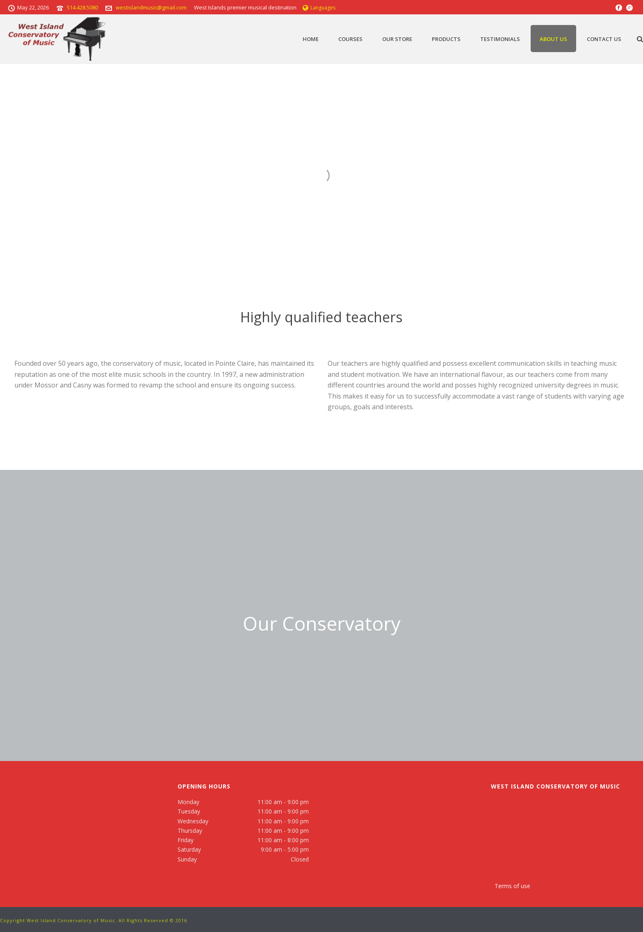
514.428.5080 (82, 7)
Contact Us (604, 39)
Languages (319, 7)
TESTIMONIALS (500, 39)
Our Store (397, 39)
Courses (350, 39)
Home (311, 39)
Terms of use (512, 886)
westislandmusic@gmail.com (151, 7)
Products (446, 39)
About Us (553, 39)
